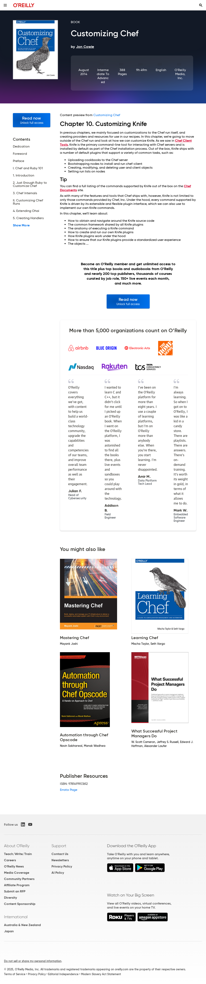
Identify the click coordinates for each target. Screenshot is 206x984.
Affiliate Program (17, 885)
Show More (21, 225)
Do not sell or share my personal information (32, 961)
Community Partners (19, 879)
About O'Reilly (16, 845)
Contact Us (60, 854)
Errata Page (68, 790)
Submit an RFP (14, 891)
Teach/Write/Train (18, 854)
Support (59, 845)
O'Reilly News (14, 866)
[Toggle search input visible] (201, 5)
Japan (9, 931)
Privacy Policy (62, 866)
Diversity (10, 897)
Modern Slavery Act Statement (101, 974)
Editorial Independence (63, 974)
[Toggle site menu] (5, 5)
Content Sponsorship (19, 904)
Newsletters (60, 860)
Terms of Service (14, 974)
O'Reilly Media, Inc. (180, 74)
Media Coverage (16, 873)
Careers (10, 860)
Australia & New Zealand (22, 925)
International (16, 916)
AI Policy (58, 873)
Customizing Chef (106, 115)
